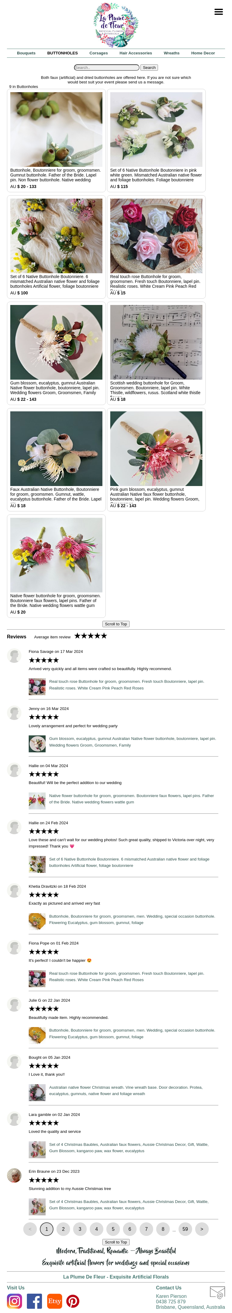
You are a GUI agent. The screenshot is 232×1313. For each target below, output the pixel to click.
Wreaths (171, 53)
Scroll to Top (116, 624)
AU (56, 140)
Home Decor (203, 53)
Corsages (98, 53)
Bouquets (26, 53)
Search (149, 67)
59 (185, 1229)
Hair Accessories (136, 53)
